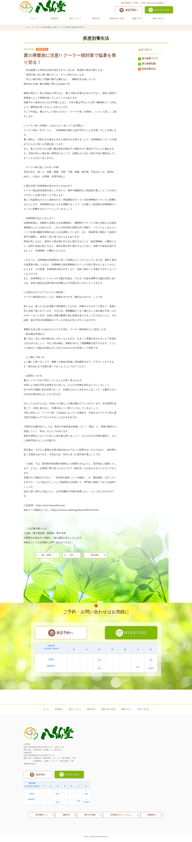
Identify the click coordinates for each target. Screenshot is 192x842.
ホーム (28, 27)
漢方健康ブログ (148, 62)
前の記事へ (95, 558)
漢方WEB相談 (89, 816)
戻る (71, 558)
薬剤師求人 (152, 816)
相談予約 (66, 816)
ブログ (36, 27)
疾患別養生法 (147, 72)
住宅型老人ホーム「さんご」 (121, 816)
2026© (86, 838)
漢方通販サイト (42, 816)
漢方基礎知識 (147, 67)
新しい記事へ (47, 558)
